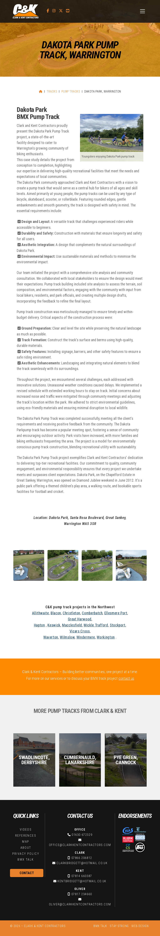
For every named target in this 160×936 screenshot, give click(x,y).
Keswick (54, 625)
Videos (26, 829)
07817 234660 (81, 894)
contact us (126, 678)
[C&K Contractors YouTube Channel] (67, 11)
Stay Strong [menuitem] (119, 926)
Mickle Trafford (96, 625)
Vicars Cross (80, 631)
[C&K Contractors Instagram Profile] (54, 11)
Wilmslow (67, 637)
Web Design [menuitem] (140, 926)
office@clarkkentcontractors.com (80, 845)
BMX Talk (26, 859)
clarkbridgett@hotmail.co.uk (82, 863)
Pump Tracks (70, 91)
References (25, 835)
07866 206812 (81, 858)
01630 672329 (82, 835)
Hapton (39, 625)
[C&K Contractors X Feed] (61, 11)
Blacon (56, 613)
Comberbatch (92, 613)
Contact (27, 873)
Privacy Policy (25, 854)
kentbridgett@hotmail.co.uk (82, 881)
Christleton (71, 613)
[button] (142, 11)
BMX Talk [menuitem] (100, 926)
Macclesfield (72, 625)
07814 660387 (81, 876)
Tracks (52, 91)
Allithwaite (40, 613)
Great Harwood (79, 619)
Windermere (85, 637)
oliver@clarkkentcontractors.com (80, 904)
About (25, 848)
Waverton (50, 637)
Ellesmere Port (115, 613)
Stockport (117, 625)
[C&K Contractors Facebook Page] (48, 11)
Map (25, 842)
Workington (106, 637)
